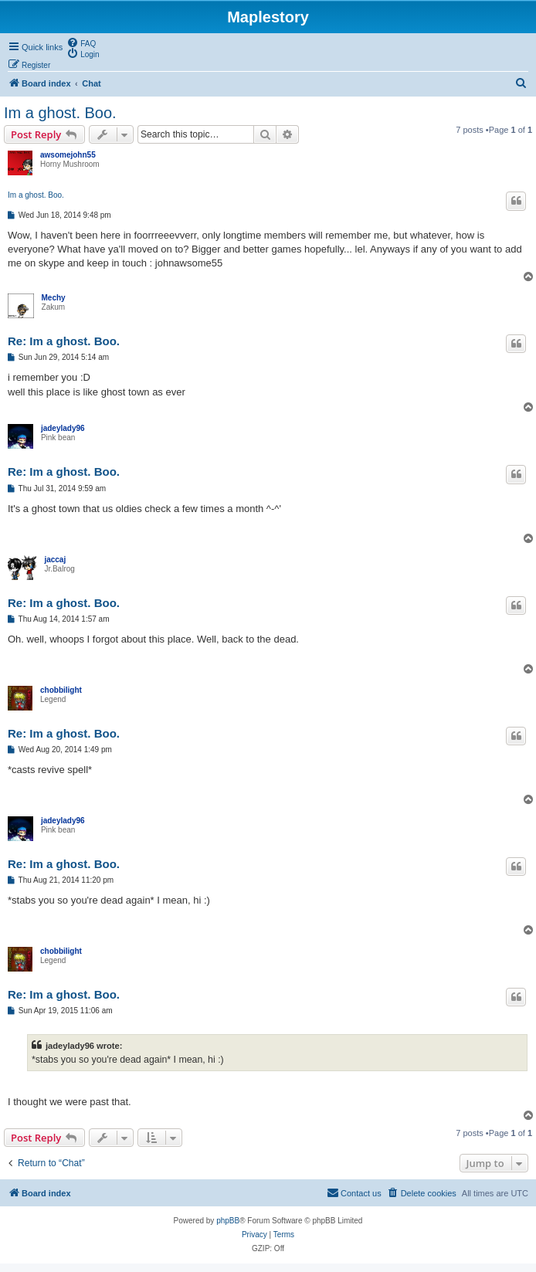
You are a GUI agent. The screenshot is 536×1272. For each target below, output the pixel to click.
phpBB (227, 1220)
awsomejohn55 (68, 155)
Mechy (54, 297)
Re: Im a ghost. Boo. (64, 341)
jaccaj (55, 559)
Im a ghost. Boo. (60, 112)
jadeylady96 (63, 428)
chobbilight (61, 690)
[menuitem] (81, 42)
